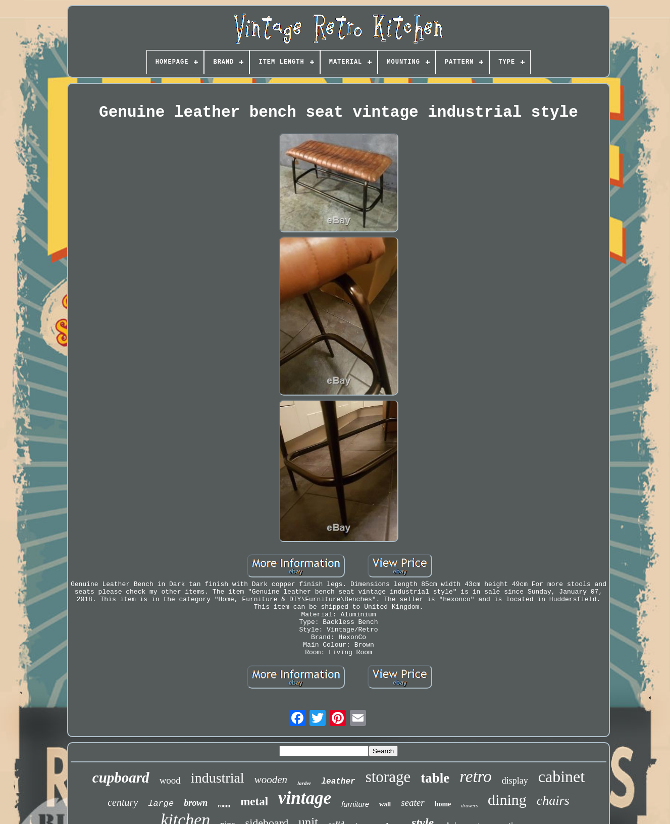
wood (170, 780)
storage (388, 777)
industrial (217, 778)
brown (196, 803)
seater (412, 802)
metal (254, 801)
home (443, 804)
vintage (304, 798)
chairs (553, 800)
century (123, 802)
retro (475, 776)
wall (385, 804)
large (161, 803)
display (515, 780)
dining (507, 799)
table (435, 778)
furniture (355, 804)
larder (304, 783)
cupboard (120, 777)
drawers (469, 805)
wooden (270, 779)
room (224, 805)
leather (338, 781)
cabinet (561, 776)
